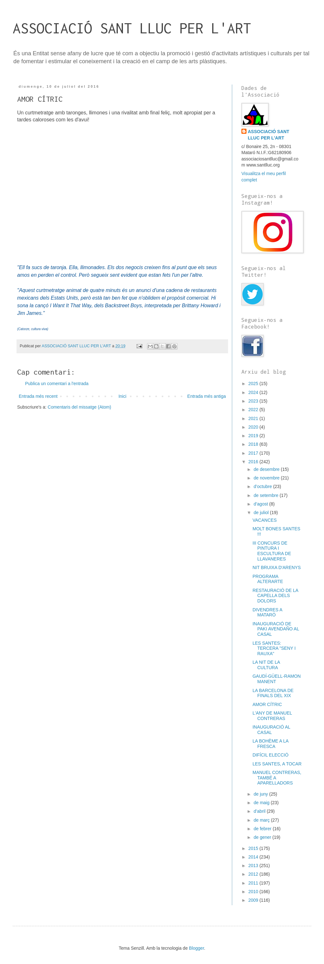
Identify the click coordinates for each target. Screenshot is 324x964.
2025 (254, 383)
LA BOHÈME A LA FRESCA (270, 743)
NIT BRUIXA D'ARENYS (277, 567)
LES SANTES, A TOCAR (277, 763)
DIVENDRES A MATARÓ (267, 612)
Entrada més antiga (206, 396)
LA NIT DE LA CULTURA (266, 665)
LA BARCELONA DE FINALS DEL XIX (273, 693)
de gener (262, 837)
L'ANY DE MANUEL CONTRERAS (272, 715)
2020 (254, 427)
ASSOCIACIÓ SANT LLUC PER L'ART (132, 28)
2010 (254, 891)
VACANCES (265, 520)
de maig (262, 802)
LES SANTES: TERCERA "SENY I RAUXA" (274, 648)
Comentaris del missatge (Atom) (79, 407)
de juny (261, 794)
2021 (254, 418)
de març (262, 820)
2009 (254, 900)
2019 (254, 435)
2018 (254, 444)
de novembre (267, 477)
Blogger (196, 948)
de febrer (263, 828)
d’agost (261, 503)
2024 (254, 392)
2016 (254, 461)
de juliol (261, 512)
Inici (122, 396)
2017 (254, 453)
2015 (254, 848)
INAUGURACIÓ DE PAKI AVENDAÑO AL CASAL (276, 629)
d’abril (260, 811)
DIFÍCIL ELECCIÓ (270, 754)
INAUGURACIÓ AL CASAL (271, 729)
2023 (254, 401)
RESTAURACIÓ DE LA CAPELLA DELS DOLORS (275, 596)
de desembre (267, 469)
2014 (254, 856)
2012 (254, 874)
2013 (254, 865)
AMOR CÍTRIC (267, 704)
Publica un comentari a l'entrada (57, 383)
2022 (254, 409)
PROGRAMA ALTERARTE (268, 579)
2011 (254, 883)
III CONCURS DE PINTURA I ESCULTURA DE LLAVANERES (272, 550)
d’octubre (263, 486)
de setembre (266, 495)
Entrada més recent (38, 396)
